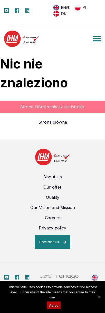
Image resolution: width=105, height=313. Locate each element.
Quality (52, 197)
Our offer (52, 187)
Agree (54, 305)
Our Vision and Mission (52, 207)
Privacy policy (52, 227)
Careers (52, 217)
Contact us (49, 242)
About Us (52, 176)
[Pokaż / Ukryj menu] (97, 38)
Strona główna (52, 122)
